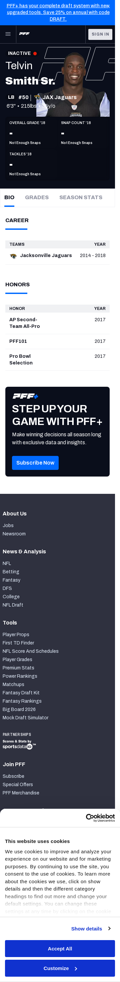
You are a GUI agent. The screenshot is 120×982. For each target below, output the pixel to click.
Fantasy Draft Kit (21, 692)
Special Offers (18, 784)
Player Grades (17, 659)
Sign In (100, 34)
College (11, 596)
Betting (11, 571)
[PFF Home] (24, 34)
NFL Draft (13, 605)
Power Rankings (20, 676)
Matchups (13, 684)
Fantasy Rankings (22, 701)
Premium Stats (18, 667)
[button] (35, 472)
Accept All (60, 948)
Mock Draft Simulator (25, 717)
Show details (86, 928)
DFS (7, 588)
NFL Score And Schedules (31, 651)
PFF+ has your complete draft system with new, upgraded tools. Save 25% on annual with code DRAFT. (58, 12)
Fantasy (11, 580)
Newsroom (14, 533)
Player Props (16, 634)
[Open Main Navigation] (8, 34)
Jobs (8, 525)
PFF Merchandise (21, 792)
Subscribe (13, 776)
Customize (60, 968)
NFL (7, 563)
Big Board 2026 (19, 709)
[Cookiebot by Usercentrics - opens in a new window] (86, 818)
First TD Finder (18, 642)
